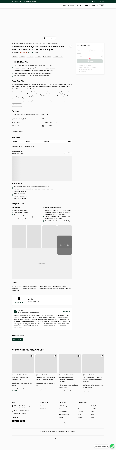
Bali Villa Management (64, 406)
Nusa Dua (93, 408)
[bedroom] (19, 245)
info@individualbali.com (29, 1)
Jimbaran (93, 414)
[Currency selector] (101, 5)
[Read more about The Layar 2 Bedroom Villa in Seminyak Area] (23, 363)
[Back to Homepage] (18, 5)
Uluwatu (93, 411)
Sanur (79, 414)
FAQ (60, 408)
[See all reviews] (33, 52)
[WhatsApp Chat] (112, 446)
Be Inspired (71, 5)
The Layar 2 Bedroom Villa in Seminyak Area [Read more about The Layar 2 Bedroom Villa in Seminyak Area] (21, 378)
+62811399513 (16, 1)
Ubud (79, 408)
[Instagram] (95, 1)
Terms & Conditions (64, 414)
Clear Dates (68, 152)
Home (64, 5)
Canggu (80, 406)
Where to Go (43, 408)
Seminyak (15, 52)
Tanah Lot (80, 417)
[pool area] (19, 234)
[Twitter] (98, 1)
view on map (23, 52)
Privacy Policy (62, 423)
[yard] (34, 234)
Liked (93, 5)
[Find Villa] (97, 5)
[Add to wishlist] (71, 46)
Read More (17, 105)
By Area (79, 5)
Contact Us (87, 5)
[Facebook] (92, 1)
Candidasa (80, 411)
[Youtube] (100, 1)
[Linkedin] (103, 1)
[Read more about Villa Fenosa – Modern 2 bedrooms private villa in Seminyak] (70, 363)
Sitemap (61, 417)
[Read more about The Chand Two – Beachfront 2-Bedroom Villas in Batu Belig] (46, 363)
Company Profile (63, 411)
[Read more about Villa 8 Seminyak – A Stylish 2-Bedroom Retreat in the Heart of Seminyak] (93, 363)
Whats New (42, 406)
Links (60, 420)
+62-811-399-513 (24, 410)
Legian (92, 417)
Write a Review (17, 339)
